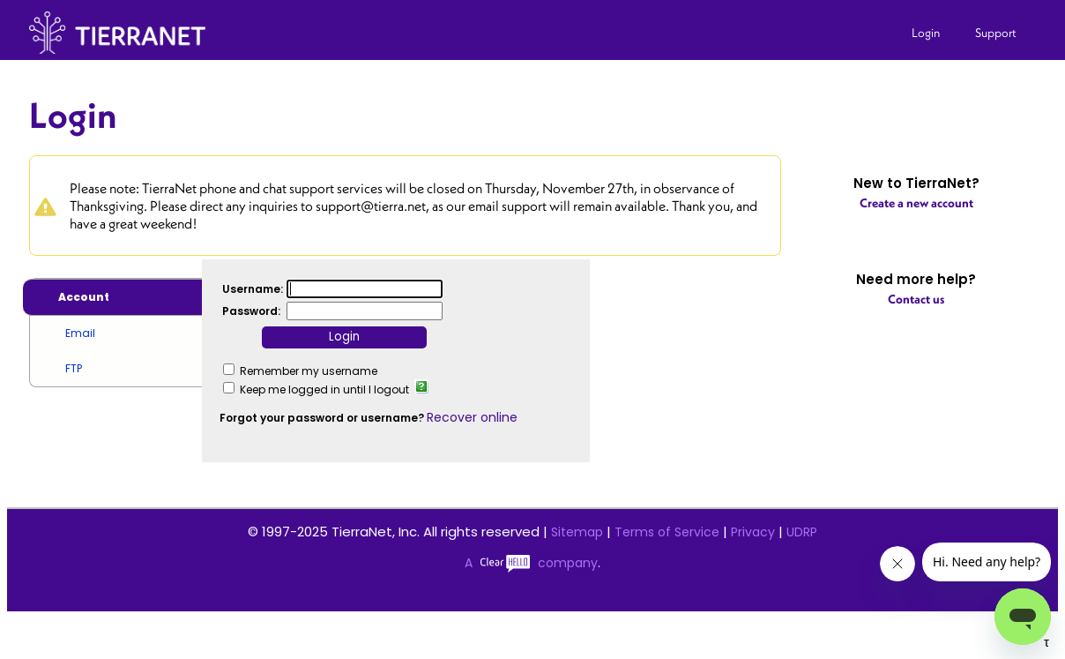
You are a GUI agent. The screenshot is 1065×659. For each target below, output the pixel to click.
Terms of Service (666, 532)
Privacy (753, 532)
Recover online (472, 417)
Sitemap (577, 532)
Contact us (916, 299)
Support (996, 33)
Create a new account (916, 203)
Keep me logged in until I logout (324, 389)
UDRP (801, 532)
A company (531, 563)
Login (926, 33)
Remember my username (308, 370)
